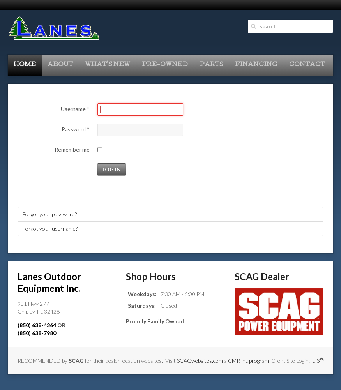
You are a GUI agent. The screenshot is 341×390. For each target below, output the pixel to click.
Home (25, 65)
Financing (256, 65)
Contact (307, 65)
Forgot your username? (50, 228)
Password (76, 129)
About (60, 65)
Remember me (72, 149)
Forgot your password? (50, 214)
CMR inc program (248, 360)
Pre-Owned (165, 65)
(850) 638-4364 (37, 325)
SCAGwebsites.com (200, 360)
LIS (316, 360)
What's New (107, 65)
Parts (211, 65)
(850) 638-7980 (37, 333)
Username (75, 109)
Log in (111, 169)
